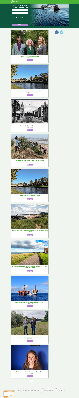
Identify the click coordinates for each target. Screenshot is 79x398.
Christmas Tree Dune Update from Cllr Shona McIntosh (30, 160)
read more (5, 396)
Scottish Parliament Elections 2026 (30, 56)
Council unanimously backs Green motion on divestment (29, 302)
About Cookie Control (5, 391)
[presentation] (19, 21)
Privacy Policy (62, 390)
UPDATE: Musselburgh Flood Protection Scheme (29, 91)
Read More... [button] (29, 60)
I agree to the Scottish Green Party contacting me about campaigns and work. (20, 15)
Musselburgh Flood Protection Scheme (30, 195)
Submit (19, 24)
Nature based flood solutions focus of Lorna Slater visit (30, 337)
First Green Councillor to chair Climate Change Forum (30, 372)
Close (12, 391)
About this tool (11, 395)
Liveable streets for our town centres (29, 125)
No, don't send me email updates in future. (18, 17)
